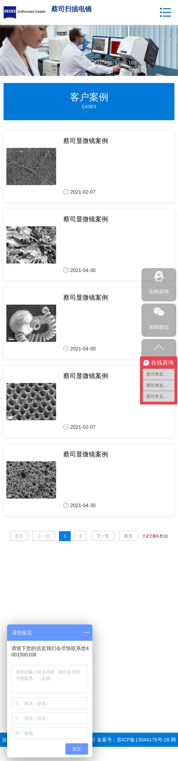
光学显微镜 (16, 619)
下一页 (102, 536)
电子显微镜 (16, 610)
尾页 (128, 536)
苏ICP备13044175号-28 (143, 740)
